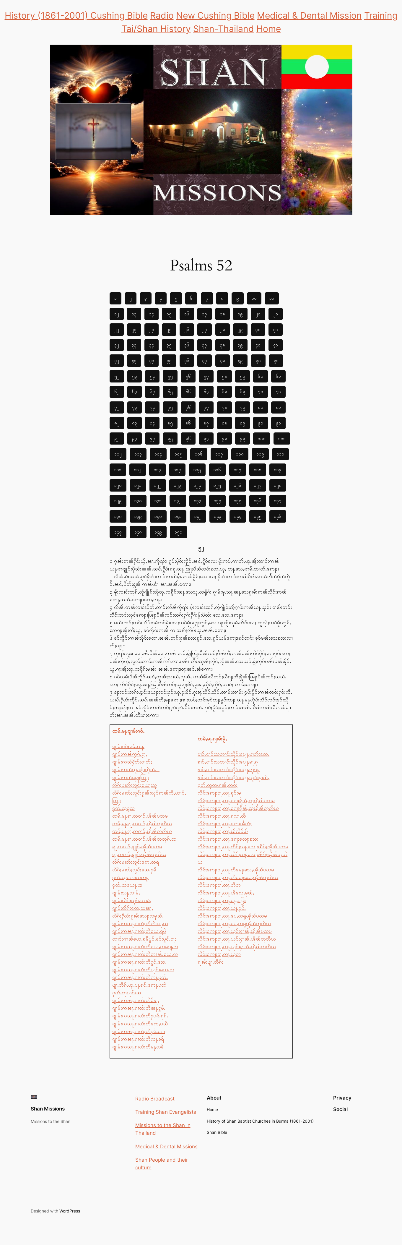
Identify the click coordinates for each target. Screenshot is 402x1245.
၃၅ (169, 344)
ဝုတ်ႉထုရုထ (123, 808)
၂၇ (204, 329)
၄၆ (186, 360)
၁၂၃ (177, 485)
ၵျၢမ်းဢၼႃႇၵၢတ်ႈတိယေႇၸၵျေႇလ (145, 946)
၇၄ (152, 407)
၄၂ (116, 360)
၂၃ (134, 329)
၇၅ (170, 407)
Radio (162, 15)
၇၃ (134, 407)
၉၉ (242, 438)
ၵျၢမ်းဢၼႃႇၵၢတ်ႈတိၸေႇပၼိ (140, 1024)
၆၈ (224, 391)
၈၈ (224, 422)
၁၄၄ (237, 516)
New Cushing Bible (215, 15)
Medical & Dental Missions (166, 1147)
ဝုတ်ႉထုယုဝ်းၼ (126, 993)
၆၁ (278, 376)
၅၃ (134, 376)
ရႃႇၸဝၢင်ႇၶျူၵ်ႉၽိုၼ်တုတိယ (139, 854)
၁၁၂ (137, 469)
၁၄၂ (197, 516)
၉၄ (152, 438)
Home (268, 28)
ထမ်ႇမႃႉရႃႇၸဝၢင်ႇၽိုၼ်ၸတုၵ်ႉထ (144, 839)
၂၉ (240, 329)
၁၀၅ (178, 453)
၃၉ (240, 344)
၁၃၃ (197, 500)
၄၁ (275, 344)
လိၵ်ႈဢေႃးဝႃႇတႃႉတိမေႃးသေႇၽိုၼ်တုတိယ (238, 877)
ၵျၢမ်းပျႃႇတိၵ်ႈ (210, 962)
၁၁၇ (237, 469)
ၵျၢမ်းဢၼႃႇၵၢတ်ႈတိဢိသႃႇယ (140, 923)
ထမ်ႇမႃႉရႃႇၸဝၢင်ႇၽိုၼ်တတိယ (142, 831)
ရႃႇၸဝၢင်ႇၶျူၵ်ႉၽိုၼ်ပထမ (137, 847)
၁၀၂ (118, 453)
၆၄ (152, 391)
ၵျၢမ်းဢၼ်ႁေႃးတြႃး (130, 777)
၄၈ (222, 360)
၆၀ (260, 376)
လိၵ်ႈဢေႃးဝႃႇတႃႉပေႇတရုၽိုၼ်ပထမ (232, 916)
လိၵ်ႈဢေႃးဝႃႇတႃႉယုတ (219, 954)
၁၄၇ (118, 531)
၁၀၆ (199, 453)
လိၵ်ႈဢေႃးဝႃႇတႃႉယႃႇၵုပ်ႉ (222, 908)
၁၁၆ (217, 469)
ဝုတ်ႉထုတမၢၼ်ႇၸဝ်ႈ (217, 785)
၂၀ (258, 313)
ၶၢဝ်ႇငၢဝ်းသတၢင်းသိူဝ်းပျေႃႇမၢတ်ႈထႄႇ (233, 754)
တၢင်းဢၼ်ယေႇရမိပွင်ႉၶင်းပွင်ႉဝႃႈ (144, 939)
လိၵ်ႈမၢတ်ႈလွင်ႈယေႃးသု (134, 785)
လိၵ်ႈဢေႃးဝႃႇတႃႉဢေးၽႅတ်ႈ (225, 823)
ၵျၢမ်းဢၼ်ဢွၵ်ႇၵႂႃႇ (129, 754)
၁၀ (254, 298)
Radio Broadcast (155, 1099)
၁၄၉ (158, 531)
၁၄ (151, 313)
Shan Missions (48, 1109)
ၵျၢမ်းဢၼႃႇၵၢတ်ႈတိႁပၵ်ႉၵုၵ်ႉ (140, 1016)
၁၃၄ (217, 500)
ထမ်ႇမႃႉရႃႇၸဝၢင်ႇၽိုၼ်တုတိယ (142, 823)
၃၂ (116, 344)
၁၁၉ (277, 469)
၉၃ (134, 438)
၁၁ (271, 298)
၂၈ (222, 329)
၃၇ (204, 344)
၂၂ (116, 329)
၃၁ (275, 329)
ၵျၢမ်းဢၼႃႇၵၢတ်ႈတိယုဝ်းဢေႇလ (143, 969)
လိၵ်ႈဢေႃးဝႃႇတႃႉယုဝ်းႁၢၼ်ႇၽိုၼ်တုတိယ (237, 939)
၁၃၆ (257, 500)
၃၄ (151, 344)
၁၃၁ (158, 500)
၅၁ (276, 360)
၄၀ (258, 344)
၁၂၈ (277, 485)
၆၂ (116, 391)
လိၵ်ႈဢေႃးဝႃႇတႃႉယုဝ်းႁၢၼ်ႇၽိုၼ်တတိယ (237, 946)
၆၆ (188, 391)
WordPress (69, 1210)
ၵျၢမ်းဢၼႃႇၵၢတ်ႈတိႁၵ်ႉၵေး (138, 1031)
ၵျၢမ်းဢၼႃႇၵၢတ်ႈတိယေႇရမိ (139, 931)
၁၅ (169, 313)
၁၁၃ (157, 469)
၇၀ (260, 391)
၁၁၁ (117, 469)
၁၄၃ (217, 516)
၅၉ (242, 376)
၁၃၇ (277, 500)
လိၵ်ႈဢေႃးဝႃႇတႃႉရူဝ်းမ (219, 793)
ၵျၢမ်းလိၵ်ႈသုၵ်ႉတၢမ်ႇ (131, 900)
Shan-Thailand (223, 28)
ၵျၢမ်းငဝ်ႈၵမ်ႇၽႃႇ (128, 746)
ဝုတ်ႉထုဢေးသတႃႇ (130, 877)
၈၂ (116, 422)
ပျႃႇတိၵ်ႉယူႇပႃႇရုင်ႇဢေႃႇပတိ (140, 985)
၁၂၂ (157, 485)
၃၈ (222, 344)
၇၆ (188, 407)
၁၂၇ (257, 485)
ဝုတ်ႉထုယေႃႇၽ (127, 885)
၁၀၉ (260, 453)
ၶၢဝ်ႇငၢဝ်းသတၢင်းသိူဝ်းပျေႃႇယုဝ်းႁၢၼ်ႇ (233, 777)
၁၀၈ (240, 453)
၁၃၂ (177, 500)
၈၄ (152, 422)
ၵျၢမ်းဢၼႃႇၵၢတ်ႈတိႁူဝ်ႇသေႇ (139, 962)
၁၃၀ (138, 500)
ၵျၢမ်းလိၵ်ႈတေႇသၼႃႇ (132, 908)
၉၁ (278, 422)
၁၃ (134, 313)
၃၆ (186, 344)
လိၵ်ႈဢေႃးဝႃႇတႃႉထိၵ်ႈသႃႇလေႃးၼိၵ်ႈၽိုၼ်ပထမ (243, 847)
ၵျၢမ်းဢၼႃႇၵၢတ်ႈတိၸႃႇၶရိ (138, 1039)
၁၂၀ (118, 485)
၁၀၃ (138, 453)
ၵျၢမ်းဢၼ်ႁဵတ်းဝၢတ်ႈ (132, 762)
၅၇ (206, 376)
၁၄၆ (277, 516)
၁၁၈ (257, 469)
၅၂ (116, 376)
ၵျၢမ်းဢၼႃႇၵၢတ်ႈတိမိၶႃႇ (135, 1000)
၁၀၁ (282, 438)
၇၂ (116, 407)
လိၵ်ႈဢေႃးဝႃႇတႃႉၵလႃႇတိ (222, 816)
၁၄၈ (138, 531)
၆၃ (134, 391)
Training (381, 15)
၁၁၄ (177, 469)
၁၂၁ (137, 485)
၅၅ (170, 376)
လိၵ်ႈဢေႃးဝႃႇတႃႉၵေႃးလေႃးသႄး (228, 839)
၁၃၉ (138, 516)
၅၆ (188, 376)
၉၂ (116, 438)
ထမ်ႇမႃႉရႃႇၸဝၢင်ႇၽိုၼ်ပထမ (140, 816)
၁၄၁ (178, 516)
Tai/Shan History (156, 28)
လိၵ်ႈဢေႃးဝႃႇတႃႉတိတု (219, 885)
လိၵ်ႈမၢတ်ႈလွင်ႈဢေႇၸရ (135, 862)
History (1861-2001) (47, 15)
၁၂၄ (197, 485)
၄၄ (151, 360)
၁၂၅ (217, 485)
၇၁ (278, 391)
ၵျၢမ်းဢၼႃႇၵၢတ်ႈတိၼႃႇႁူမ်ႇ (138, 1008)
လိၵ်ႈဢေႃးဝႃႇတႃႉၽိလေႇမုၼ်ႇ (226, 893)
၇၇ (206, 407)
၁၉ (240, 313)
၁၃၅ (237, 500)
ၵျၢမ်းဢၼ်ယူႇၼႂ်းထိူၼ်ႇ (136, 769)
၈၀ (260, 407)
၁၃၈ (118, 516)
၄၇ (204, 360)
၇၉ (242, 407)
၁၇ (204, 313)
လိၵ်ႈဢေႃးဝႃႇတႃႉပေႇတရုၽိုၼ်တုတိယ (234, 923)
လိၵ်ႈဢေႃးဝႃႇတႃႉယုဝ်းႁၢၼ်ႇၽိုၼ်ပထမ (235, 931)
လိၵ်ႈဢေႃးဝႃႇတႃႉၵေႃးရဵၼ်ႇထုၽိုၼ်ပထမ (236, 800)
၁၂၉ (118, 500)
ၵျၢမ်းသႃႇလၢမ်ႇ (126, 893)
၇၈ (224, 407)
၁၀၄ (158, 453)
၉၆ (188, 438)
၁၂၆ (237, 485)
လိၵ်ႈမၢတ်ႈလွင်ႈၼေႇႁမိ (134, 870)
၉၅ (170, 438)
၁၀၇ (219, 453)
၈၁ (278, 407)
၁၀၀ (262, 438)
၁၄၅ (257, 516)
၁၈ (222, 313)
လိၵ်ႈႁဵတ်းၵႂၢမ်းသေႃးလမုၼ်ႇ (138, 916)
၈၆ (188, 422)
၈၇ (206, 422)
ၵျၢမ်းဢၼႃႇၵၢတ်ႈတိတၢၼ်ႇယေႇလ (145, 954)
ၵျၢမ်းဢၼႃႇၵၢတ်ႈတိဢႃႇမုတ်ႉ (140, 977)
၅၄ (152, 376)
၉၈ (224, 438)
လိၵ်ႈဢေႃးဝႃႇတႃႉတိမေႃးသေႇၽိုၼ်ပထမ (236, 870)
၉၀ (260, 422)
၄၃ (134, 360)
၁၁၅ (197, 469)
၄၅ (169, 360)
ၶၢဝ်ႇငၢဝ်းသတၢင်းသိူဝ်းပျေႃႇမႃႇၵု (228, 762)
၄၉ (240, 360)
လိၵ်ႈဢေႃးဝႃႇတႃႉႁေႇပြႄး (222, 900)
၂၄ (151, 329)
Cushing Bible (119, 15)
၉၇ (206, 438)
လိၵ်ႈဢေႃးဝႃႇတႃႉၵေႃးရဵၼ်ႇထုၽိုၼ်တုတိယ (238, 808)
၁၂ (116, 313)
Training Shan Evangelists (165, 1112)
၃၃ (134, 344)
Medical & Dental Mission (309, 15)
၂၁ (275, 313)
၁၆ (186, 313)
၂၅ (169, 329)
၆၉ (242, 391)
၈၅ (170, 422)
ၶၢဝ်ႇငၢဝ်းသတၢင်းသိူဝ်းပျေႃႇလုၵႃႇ (229, 769)
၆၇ (206, 391)
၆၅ (170, 391)
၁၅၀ (178, 531)
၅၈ (224, 376)
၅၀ (258, 360)
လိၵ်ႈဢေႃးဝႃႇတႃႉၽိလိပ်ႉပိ (223, 831)
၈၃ (134, 422)
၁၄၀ (158, 516)
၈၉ (242, 422)
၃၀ (258, 329)
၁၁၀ (280, 453)
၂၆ (186, 329)
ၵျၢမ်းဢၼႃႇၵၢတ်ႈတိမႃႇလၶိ (138, 1047)
